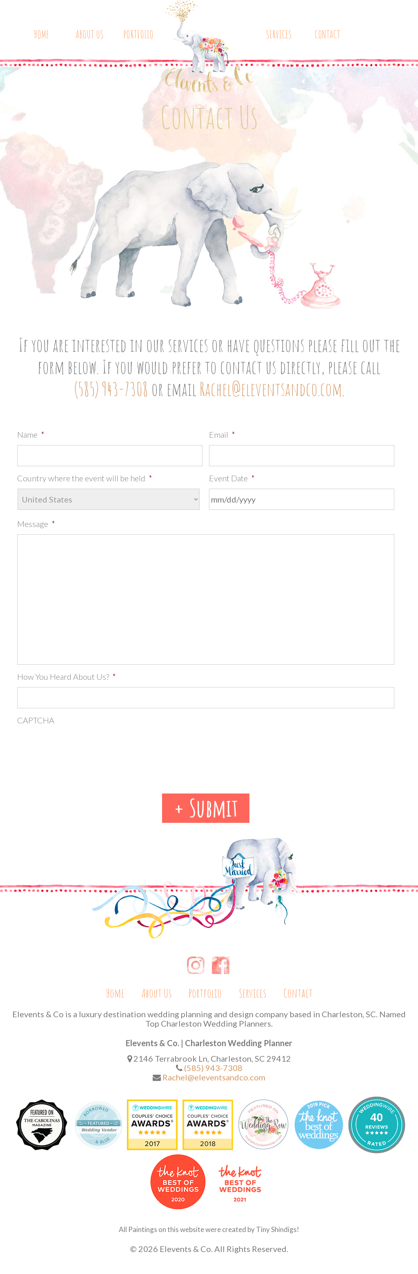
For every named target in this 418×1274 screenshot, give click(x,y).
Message (36, 524)
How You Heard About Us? (66, 676)
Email (222, 434)
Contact (327, 35)
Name (30, 434)
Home (41, 35)
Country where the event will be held (84, 478)
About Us (90, 35)
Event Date (232, 478)
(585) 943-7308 (111, 389)
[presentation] (79, 747)
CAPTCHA (35, 720)
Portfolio (138, 35)
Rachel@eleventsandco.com (271, 389)
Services (279, 35)
